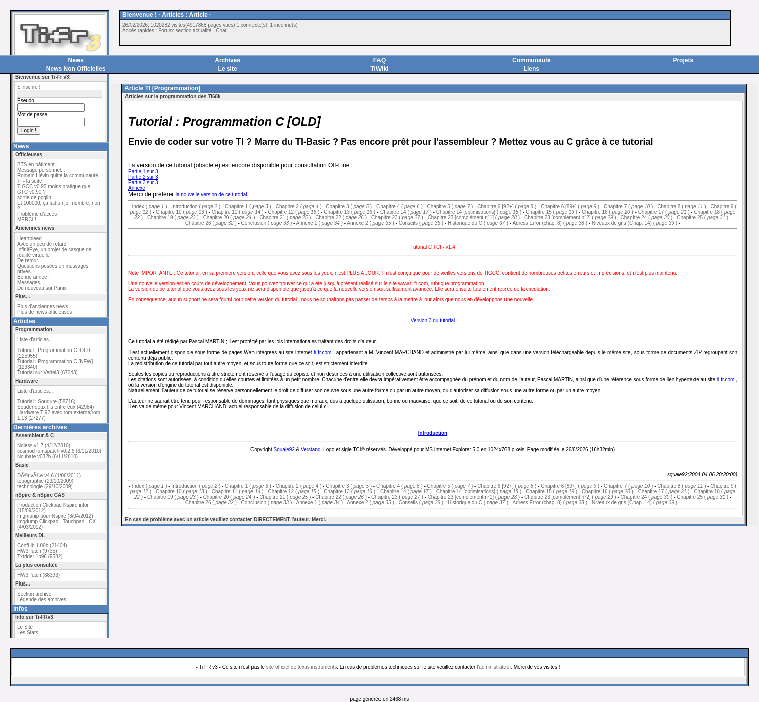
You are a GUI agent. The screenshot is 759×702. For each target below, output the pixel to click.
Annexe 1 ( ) (319, 223)
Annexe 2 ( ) (370, 223)
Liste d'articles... (35, 339)
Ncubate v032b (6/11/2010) (47, 456)
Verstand (310, 449)
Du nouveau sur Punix (41, 288)
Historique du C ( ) (478, 223)
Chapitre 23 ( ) (397, 217)
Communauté (531, 60)
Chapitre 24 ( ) (647, 217)
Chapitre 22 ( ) (341, 217)
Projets (683, 60)
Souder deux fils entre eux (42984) (55, 407)
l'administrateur (494, 667)
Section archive (34, 594)
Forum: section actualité (184, 30)
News (76, 60)
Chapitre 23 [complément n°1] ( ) (474, 217)
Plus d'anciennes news (42, 306)
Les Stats (27, 632)
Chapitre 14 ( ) (406, 212)
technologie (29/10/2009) (45, 486)
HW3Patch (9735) (37, 551)
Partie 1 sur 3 (143, 171)
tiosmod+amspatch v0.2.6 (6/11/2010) (59, 451)
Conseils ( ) (421, 223)
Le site (227, 68)
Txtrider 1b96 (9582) (40, 556)
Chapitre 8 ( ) (681, 206)
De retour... (29, 260)
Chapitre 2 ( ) (299, 206)
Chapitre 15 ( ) (551, 212)
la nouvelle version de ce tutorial (211, 194)
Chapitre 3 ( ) (349, 206)
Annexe (136, 188)
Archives (227, 60)
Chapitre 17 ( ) (664, 212)
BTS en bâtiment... (38, 164)
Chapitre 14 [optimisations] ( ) (479, 212)
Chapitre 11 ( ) (238, 212)
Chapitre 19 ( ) (173, 217)
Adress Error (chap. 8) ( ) (549, 223)
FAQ (379, 60)
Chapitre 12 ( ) (293, 212)
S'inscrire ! (28, 87)
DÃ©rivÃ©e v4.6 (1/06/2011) (49, 475)
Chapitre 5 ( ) (450, 206)
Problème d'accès (37, 214)
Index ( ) (149, 206)
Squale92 (284, 449)
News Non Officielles (76, 68)
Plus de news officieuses (44, 312)
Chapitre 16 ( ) (608, 212)
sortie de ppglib (34, 197)
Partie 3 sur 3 (143, 182)
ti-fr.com (323, 352)
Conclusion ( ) (266, 223)
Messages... (30, 282)
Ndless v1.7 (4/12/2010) (43, 445)
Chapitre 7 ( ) (628, 206)
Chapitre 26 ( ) (211, 223)
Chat (221, 30)
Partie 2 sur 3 (143, 177)
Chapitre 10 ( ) (181, 212)
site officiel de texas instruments (301, 667)
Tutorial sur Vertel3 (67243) (47, 372)
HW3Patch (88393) (38, 575)
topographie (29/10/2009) (45, 481)
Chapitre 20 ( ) (229, 217)
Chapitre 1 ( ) (248, 206)
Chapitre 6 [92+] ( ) (506, 206)
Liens (531, 68)
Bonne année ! (33, 277)
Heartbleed (29, 238)
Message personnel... (41, 170)
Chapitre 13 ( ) (349, 212)
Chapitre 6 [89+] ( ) (570, 206)
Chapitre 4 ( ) (399, 206)
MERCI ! (26, 219)
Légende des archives (41, 599)
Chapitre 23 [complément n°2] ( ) (570, 217)
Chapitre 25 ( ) (702, 217)
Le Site (25, 627)
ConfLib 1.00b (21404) (42, 545)
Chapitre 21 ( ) (285, 217)
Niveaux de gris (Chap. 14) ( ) (634, 223)
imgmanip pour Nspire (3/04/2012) (55, 516)
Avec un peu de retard (41, 244)
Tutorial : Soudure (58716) (46, 401)
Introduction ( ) (195, 206)
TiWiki (379, 68)
